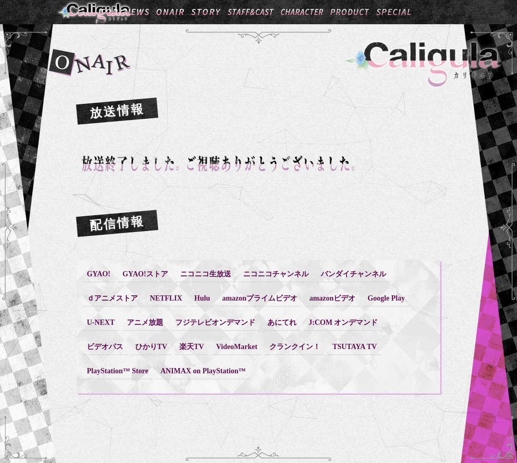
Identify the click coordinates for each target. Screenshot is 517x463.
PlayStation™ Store (117, 371)
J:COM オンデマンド (343, 322)
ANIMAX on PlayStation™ (203, 371)
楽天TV (191, 347)
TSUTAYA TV (354, 347)
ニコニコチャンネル (276, 274)
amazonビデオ (332, 298)
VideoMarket (236, 347)
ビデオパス (105, 347)
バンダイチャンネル (353, 274)
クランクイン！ (294, 347)
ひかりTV (151, 347)
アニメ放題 (145, 322)
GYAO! (98, 274)
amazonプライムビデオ (259, 298)
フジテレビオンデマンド (215, 322)
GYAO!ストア (145, 274)
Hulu (202, 298)
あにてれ (281, 322)
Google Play (386, 298)
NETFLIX (166, 298)
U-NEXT (101, 322)
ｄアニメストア (112, 298)
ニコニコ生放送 (205, 274)
